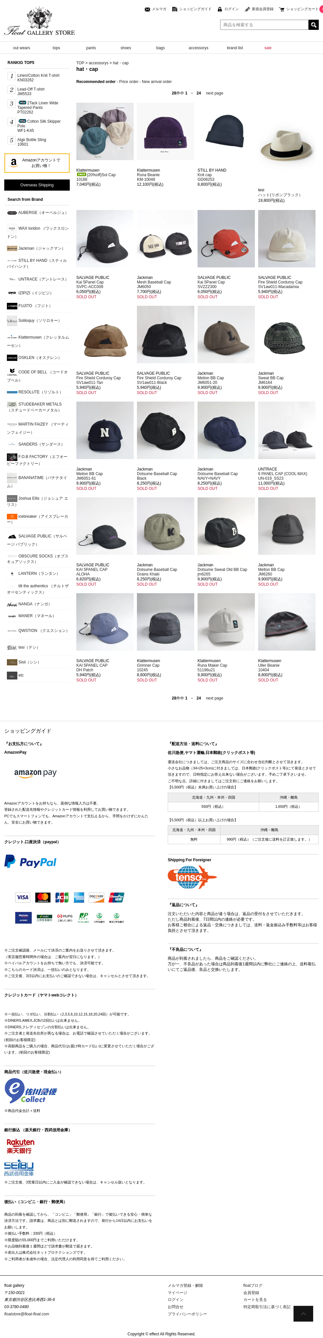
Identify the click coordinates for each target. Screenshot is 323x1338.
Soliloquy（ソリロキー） (34, 321)
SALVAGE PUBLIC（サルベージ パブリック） (37, 539)
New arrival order (157, 81)
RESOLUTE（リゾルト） (35, 392)
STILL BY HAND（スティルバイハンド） (37, 263)
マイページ (177, 1292)
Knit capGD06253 (206, 177)
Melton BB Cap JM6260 (271, 571)
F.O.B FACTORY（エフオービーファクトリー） (37, 459)
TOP (80, 63)
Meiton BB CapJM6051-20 (211, 380)
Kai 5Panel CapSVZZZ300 (211, 284)
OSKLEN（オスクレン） (34, 358)
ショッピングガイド (195, 9)
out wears (21, 48)
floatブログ (253, 1285)
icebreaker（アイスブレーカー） (37, 519)
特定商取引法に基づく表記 (267, 1307)
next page (214, 93)
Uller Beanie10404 (268, 667)
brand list (235, 48)
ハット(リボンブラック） (280, 195)
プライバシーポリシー (187, 1314)
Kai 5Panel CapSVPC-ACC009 (90, 284)
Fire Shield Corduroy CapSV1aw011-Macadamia (280, 284)
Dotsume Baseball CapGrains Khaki (157, 571)
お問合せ (175, 1307)
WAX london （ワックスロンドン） (38, 231)
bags (160, 48)
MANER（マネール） (31, 616)
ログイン (231, 9)
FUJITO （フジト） (30, 306)
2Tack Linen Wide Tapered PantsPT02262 (37, 108)
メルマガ (159, 9)
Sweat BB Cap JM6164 (271, 380)
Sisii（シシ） (24, 662)
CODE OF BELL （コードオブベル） (37, 375)
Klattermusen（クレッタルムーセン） (38, 340)
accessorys (198, 48)
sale (268, 48)
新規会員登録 (263, 9)
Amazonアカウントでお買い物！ (41, 163)
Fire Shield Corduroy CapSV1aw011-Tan (98, 380)
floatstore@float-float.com (26, 1314)
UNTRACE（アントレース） (38, 279)
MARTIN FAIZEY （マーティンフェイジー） (38, 427)
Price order (129, 81)
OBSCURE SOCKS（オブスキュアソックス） (37, 559)
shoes (126, 48)
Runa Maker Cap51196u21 (212, 667)
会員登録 (251, 1292)
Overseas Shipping (36, 185)
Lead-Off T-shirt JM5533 (31, 91)
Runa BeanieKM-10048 (148, 177)
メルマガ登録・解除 (185, 1285)
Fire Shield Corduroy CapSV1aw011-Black (159, 380)
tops (56, 48)
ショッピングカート (302, 9)
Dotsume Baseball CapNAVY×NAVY (218, 476)
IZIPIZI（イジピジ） (30, 293)
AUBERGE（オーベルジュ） (38, 213)
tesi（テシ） (23, 647)
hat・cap (121, 63)
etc (15, 675)
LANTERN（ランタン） (33, 573)
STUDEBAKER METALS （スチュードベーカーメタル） (34, 406)
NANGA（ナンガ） (29, 604)
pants (91, 48)
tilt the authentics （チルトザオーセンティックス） (38, 589)
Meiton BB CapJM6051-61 (89, 476)
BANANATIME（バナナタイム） (37, 480)
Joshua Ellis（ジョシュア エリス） (37, 501)
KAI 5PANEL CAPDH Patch (91, 667)
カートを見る (255, 1299)
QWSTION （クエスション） (38, 631)
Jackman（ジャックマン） (36, 248)
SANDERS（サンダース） (36, 444)
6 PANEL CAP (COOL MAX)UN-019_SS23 (282, 476)
